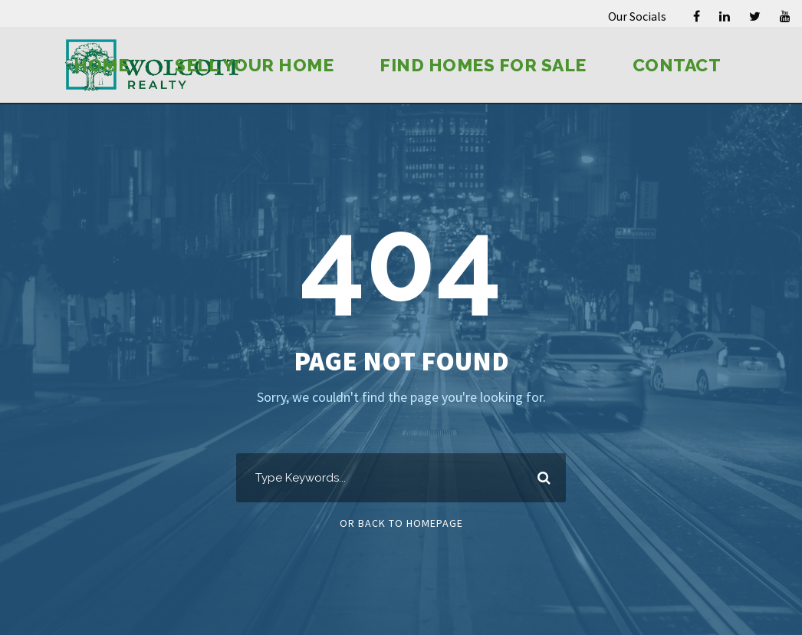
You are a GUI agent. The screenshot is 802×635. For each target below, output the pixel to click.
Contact (677, 64)
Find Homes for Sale (483, 64)
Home (101, 64)
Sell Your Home (254, 64)
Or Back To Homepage (401, 523)
